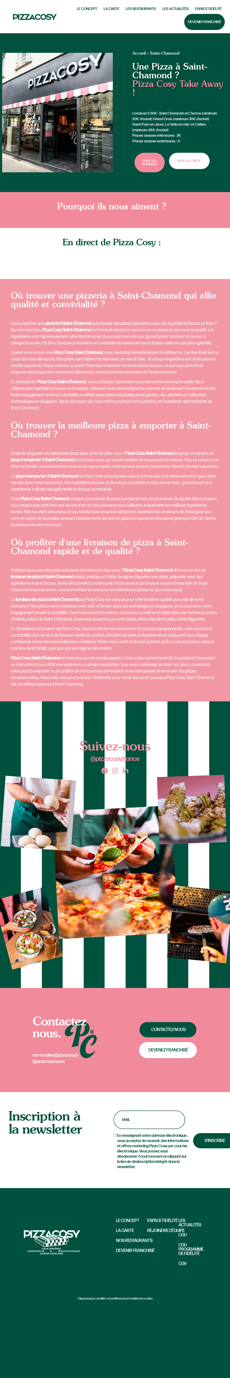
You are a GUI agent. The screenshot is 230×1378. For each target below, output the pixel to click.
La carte (111, 9)
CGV (183, 1263)
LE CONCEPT (87, 9)
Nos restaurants (134, 1240)
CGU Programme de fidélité (190, 1249)
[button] (7, 112)
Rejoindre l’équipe (166, 1230)
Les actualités (176, 9)
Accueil (139, 53)
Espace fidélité (208, 9)
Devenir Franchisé (204, 22)
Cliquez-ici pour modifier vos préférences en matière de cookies (115, 1299)
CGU (183, 1235)
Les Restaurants (141, 9)
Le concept (127, 1220)
